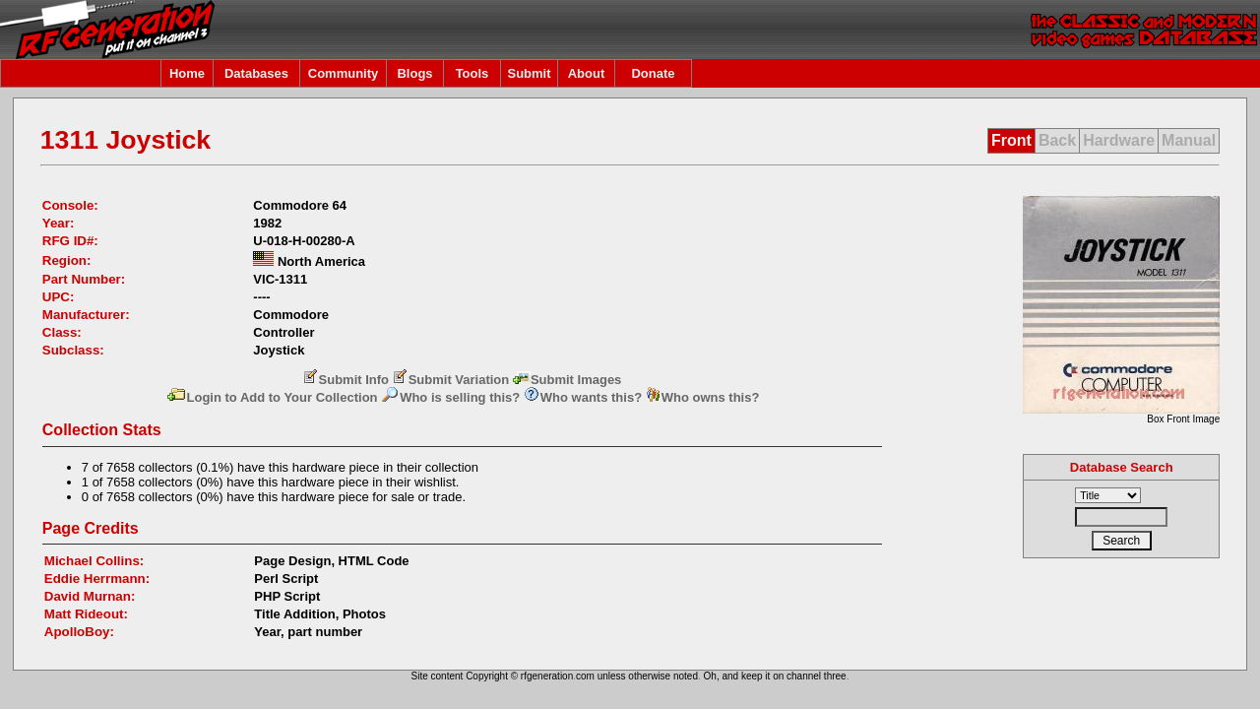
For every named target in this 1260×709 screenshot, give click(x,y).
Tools (472, 73)
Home (187, 73)
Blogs (414, 73)
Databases (256, 73)
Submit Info (346, 379)
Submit (528, 73)
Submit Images (567, 379)
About (586, 73)
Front (1011, 140)
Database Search (1121, 467)
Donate (652, 73)
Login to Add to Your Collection (271, 397)
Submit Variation (451, 379)
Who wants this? (583, 397)
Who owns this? (703, 397)
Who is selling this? (450, 397)
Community (343, 73)
